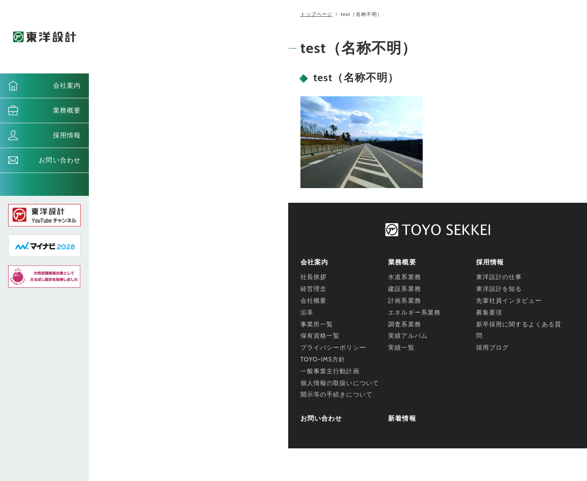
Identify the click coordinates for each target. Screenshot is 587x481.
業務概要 (67, 110)
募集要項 (489, 312)
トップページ (316, 14)
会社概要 (313, 300)
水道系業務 (404, 277)
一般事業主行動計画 (330, 371)
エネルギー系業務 (414, 312)
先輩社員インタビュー (509, 300)
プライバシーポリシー (333, 347)
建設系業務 (404, 289)
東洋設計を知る (499, 289)
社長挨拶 (313, 277)
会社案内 (67, 85)
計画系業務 (404, 300)
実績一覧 (401, 347)
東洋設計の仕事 (499, 277)
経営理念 (313, 289)
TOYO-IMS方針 (323, 359)
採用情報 (67, 135)
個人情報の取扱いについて (339, 383)
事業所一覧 (316, 324)
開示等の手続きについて (336, 394)
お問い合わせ (60, 160)
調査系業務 (404, 324)
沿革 (306, 312)
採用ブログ (492, 347)
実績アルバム (408, 335)
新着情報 (402, 418)
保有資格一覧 (320, 335)
